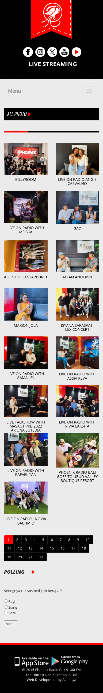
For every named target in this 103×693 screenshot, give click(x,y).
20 (20, 557)
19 (9, 557)
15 (52, 548)
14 (41, 548)
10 (88, 539)
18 (84, 548)
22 (41, 557)
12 (20, 548)
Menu (14, 91)
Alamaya (69, 679)
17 (73, 548)
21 (31, 557)
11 (9, 548)
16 (62, 548)
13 (31, 548)
